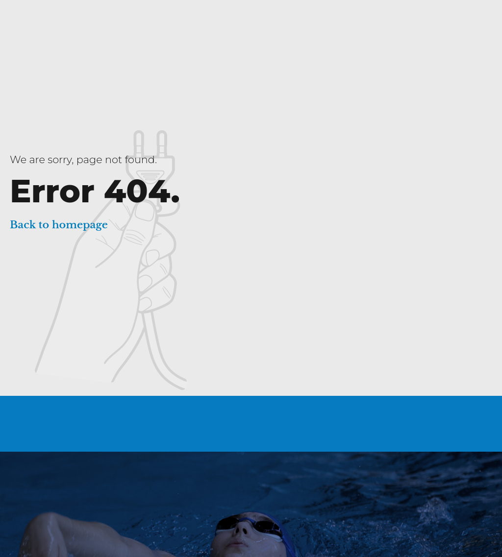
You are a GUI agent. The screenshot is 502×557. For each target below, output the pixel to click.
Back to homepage (59, 224)
